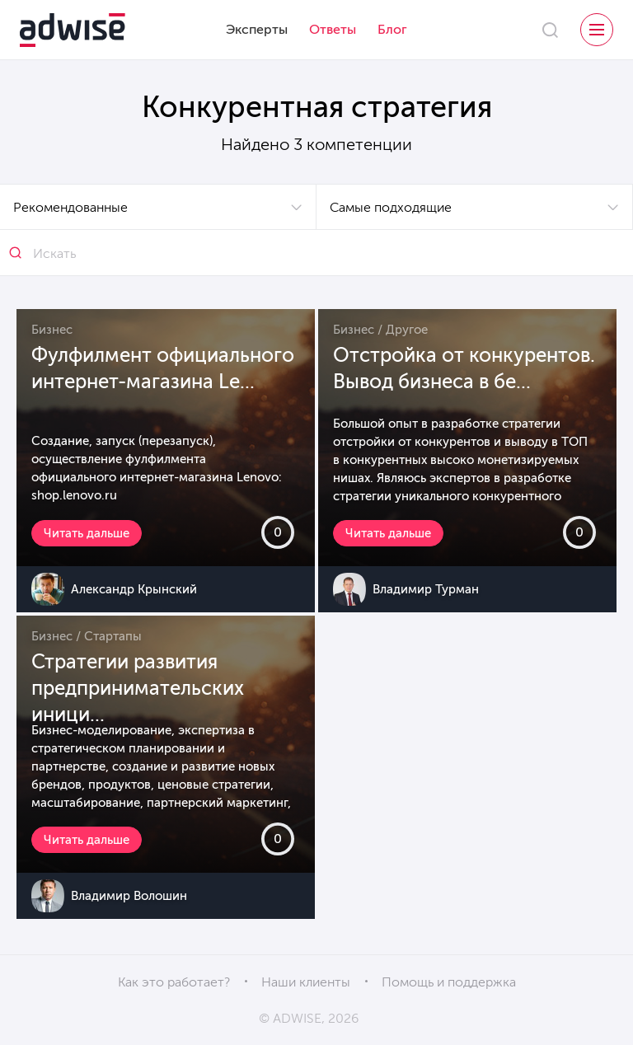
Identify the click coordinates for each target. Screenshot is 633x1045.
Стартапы (113, 636)
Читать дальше (86, 533)
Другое (407, 329)
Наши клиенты (305, 982)
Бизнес (52, 329)
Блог (392, 29)
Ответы (332, 29)
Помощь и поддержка (449, 982)
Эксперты (257, 29)
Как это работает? (174, 982)
